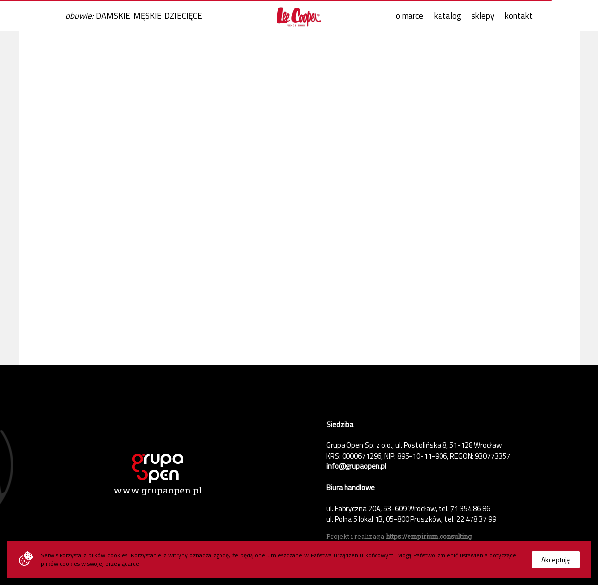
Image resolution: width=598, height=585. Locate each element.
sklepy (483, 15)
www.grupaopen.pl (157, 490)
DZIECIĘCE (183, 15)
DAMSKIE (113, 15)
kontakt (519, 15)
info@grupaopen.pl (356, 466)
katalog (447, 15)
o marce (409, 15)
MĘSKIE (147, 15)
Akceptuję (555, 559)
